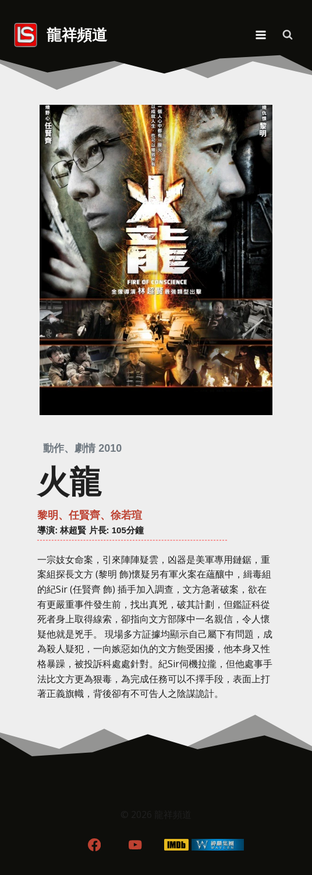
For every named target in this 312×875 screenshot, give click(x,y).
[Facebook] (94, 844)
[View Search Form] (287, 34)
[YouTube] (135, 844)
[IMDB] (177, 844)
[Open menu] (260, 35)
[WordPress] (218, 844)
